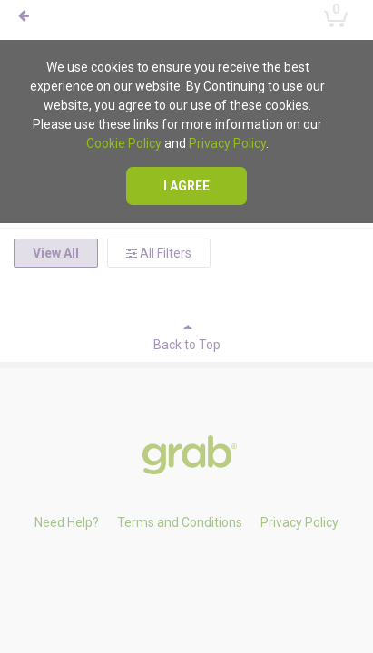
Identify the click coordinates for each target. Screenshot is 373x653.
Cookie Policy (124, 143)
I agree (186, 186)
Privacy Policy (227, 143)
